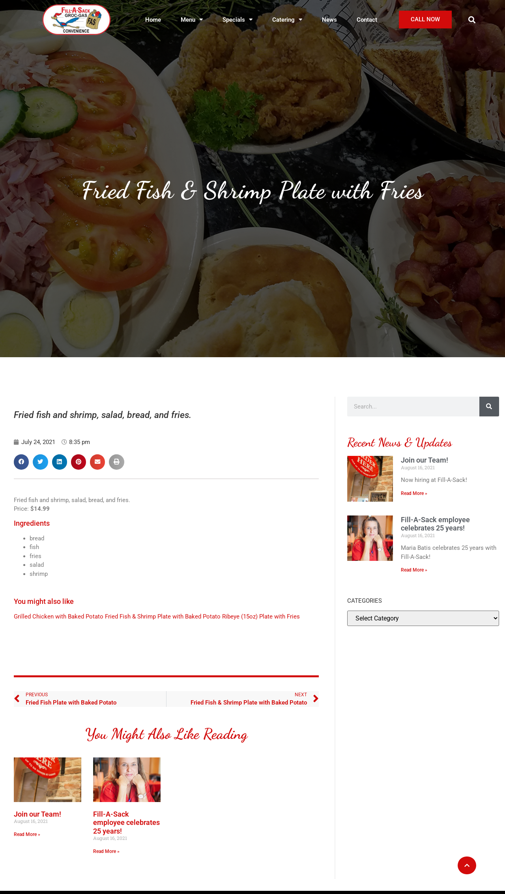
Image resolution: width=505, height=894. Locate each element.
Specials (237, 19)
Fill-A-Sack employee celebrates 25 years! (126, 822)
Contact (367, 19)
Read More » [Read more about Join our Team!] (27, 834)
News (329, 19)
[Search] (489, 406)
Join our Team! (37, 814)
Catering (287, 19)
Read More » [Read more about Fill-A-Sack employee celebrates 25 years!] (106, 851)
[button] (472, 19)
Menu (192, 19)
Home (153, 19)
